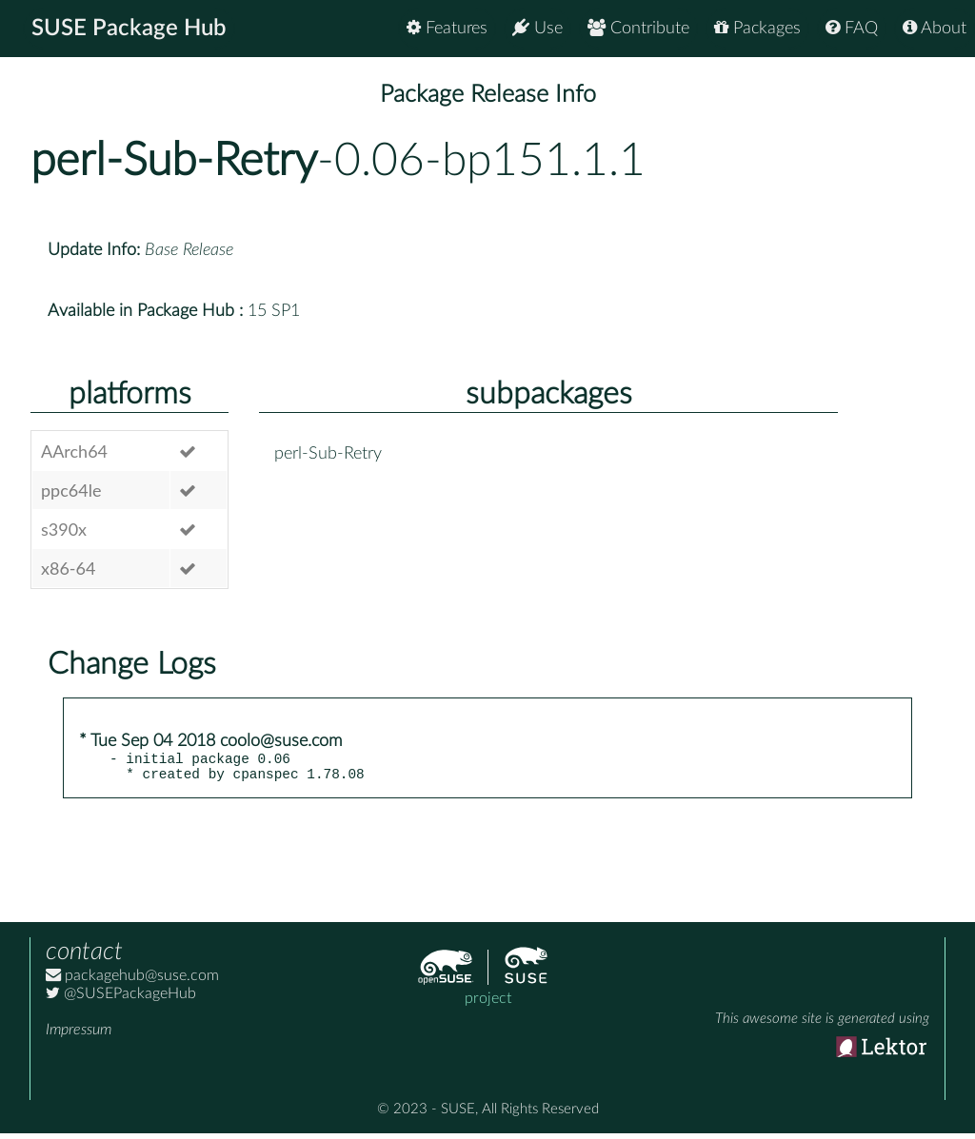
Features (447, 28)
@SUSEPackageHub (121, 999)
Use (537, 28)
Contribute (638, 28)
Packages (757, 28)
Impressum (78, 1035)
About (934, 28)
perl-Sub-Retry (173, 161)
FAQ (852, 28)
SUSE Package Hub (129, 28)
